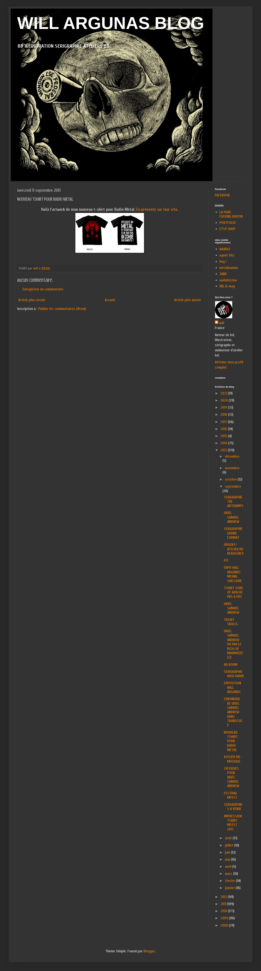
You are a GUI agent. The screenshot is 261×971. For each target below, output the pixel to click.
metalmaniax (228, 268)
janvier (230, 888)
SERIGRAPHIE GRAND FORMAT (233, 533)
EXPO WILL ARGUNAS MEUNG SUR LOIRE (233, 574)
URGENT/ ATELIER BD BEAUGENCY (234, 549)
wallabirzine (228, 280)
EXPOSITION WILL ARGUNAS (232, 687)
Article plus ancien (187, 300)
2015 (224, 436)
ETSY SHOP (227, 229)
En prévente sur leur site (156, 209)
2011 (223, 904)
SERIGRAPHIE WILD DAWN (234, 674)
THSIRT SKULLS (231, 622)
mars (229, 874)
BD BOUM (230, 665)
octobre (231, 479)
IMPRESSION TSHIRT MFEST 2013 (233, 822)
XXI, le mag (227, 286)
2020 (224, 400)
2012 (224, 897)
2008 (224, 925)
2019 (224, 407)
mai (228, 859)
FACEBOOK (222, 195)
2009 (224, 918)
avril (228, 867)
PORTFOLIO (227, 223)
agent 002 (226, 255)
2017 (224, 422)
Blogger (149, 951)
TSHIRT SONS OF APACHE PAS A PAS (233, 592)
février (230, 881)
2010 (224, 911)
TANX (223, 274)
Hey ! (222, 261)
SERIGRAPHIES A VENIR (233, 807)
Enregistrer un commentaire (43, 289)
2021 (224, 393)
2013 (224, 450)
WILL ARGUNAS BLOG (110, 23)
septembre (233, 486)
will (221, 323)
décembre (232, 456)
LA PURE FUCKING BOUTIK (231, 214)
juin (228, 852)
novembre (232, 468)
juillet (229, 845)
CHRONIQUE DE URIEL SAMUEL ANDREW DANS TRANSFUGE (233, 712)
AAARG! (224, 249)
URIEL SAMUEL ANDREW (231, 517)
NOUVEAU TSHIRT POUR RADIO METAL (231, 741)
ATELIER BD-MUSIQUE (232, 759)
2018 (224, 415)
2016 (224, 429)
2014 (224, 443)
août (229, 838)
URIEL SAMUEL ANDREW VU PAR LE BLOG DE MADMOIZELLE (233, 644)
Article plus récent (31, 300)
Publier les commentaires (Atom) (62, 309)
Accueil (110, 300)
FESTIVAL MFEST (230, 795)
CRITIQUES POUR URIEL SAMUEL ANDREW (231, 777)
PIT (226, 560)
